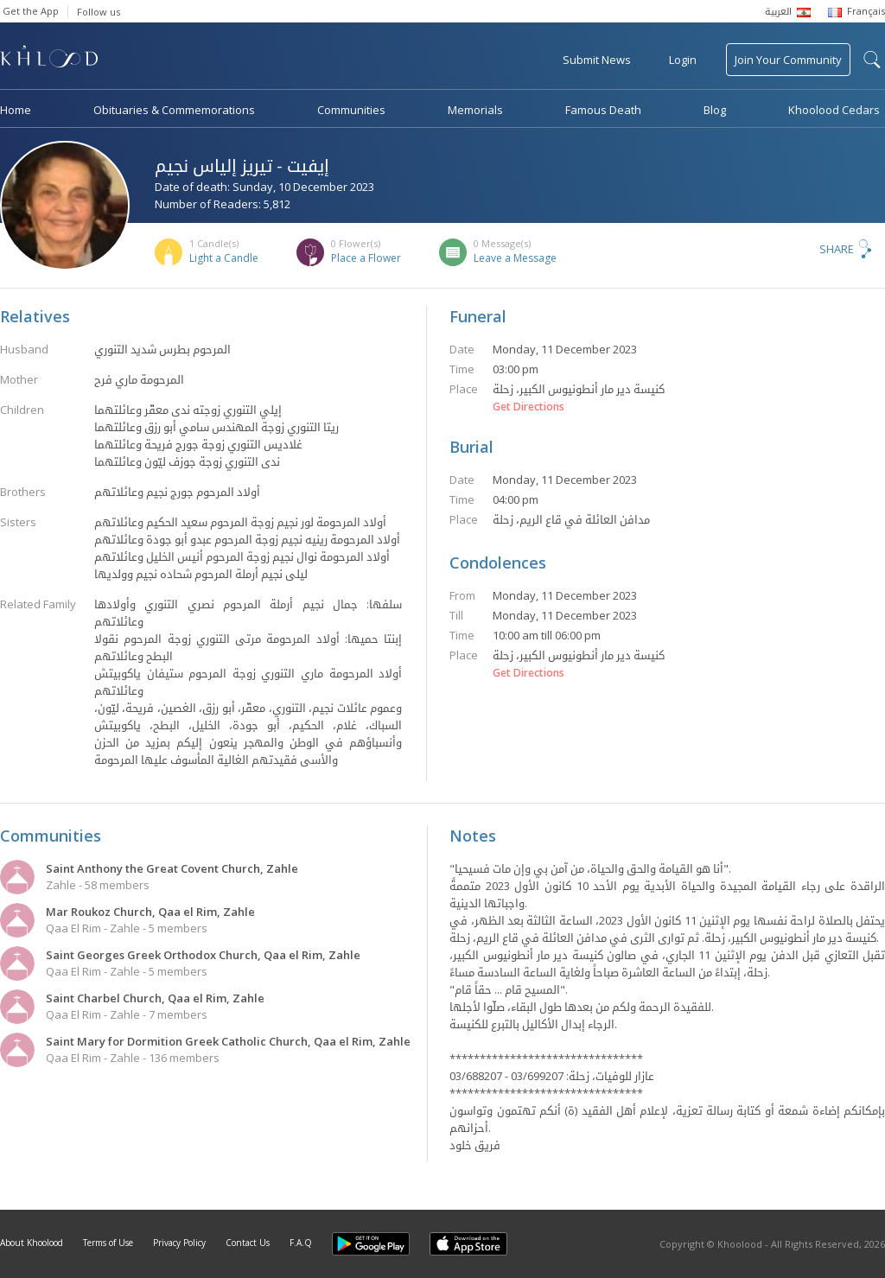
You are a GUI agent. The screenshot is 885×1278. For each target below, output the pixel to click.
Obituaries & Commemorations (174, 110)
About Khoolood (31, 1243)
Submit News (597, 59)
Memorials (475, 110)
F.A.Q (301, 1243)
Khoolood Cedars (834, 110)
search (872, 59)
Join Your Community (788, 59)
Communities (351, 110)
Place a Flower (366, 258)
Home (15, 110)
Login (683, 59)
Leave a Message (515, 258)
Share (836, 249)
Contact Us (248, 1243)
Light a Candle (223, 258)
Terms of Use (108, 1243)
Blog (715, 110)
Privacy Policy (179, 1243)
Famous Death (603, 110)
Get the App (31, 10)
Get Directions (528, 407)
